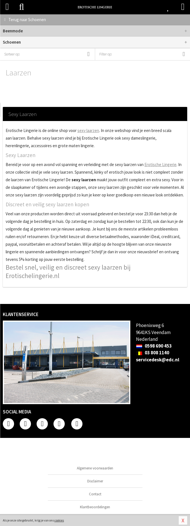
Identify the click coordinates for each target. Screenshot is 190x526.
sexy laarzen (88, 130)
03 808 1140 (152, 353)
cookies (59, 520)
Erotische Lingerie (160, 164)
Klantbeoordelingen (95, 507)
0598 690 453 (154, 346)
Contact (95, 494)
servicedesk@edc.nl (157, 360)
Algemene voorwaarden (95, 468)
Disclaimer (95, 481)
